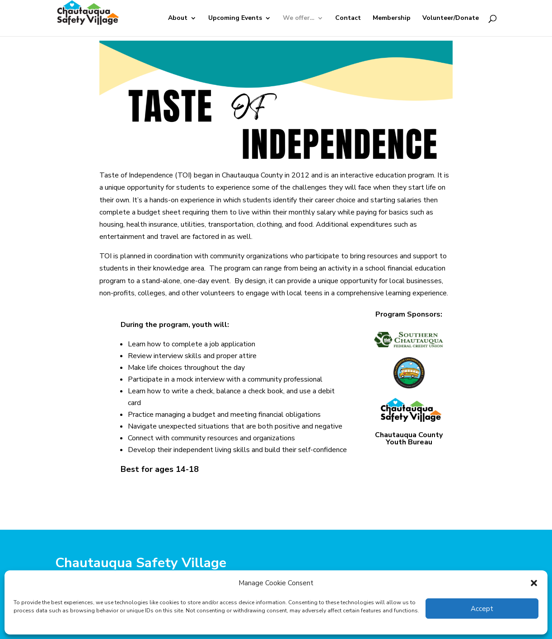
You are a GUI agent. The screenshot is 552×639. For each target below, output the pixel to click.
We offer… (298, 18)
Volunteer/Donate (450, 18)
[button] (533, 583)
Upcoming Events (235, 18)
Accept (482, 608)
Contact (348, 18)
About (177, 18)
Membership (392, 18)
